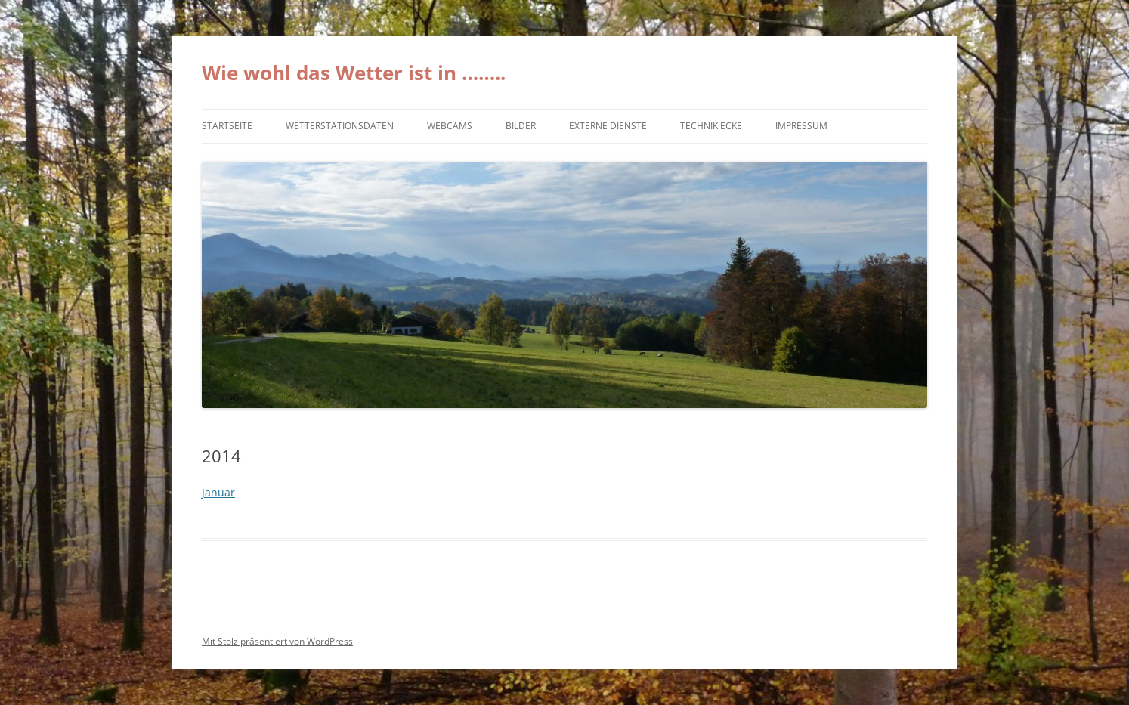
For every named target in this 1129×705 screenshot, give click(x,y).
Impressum (801, 125)
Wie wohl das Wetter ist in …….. (354, 72)
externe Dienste (608, 125)
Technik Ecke (711, 125)
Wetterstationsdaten (340, 125)
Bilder (521, 125)
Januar (218, 492)
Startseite (227, 125)
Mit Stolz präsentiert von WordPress (277, 641)
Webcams (449, 125)
